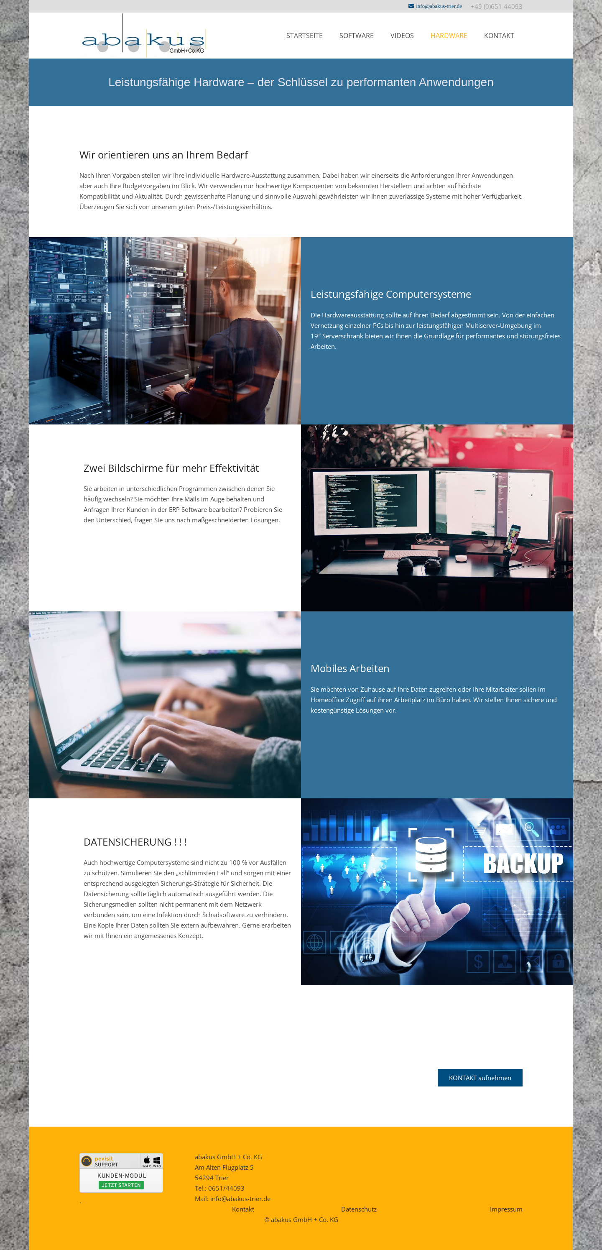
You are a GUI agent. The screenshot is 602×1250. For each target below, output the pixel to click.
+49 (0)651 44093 (497, 6)
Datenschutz (359, 1209)
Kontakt (243, 1209)
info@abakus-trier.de (240, 1198)
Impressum (506, 1209)
